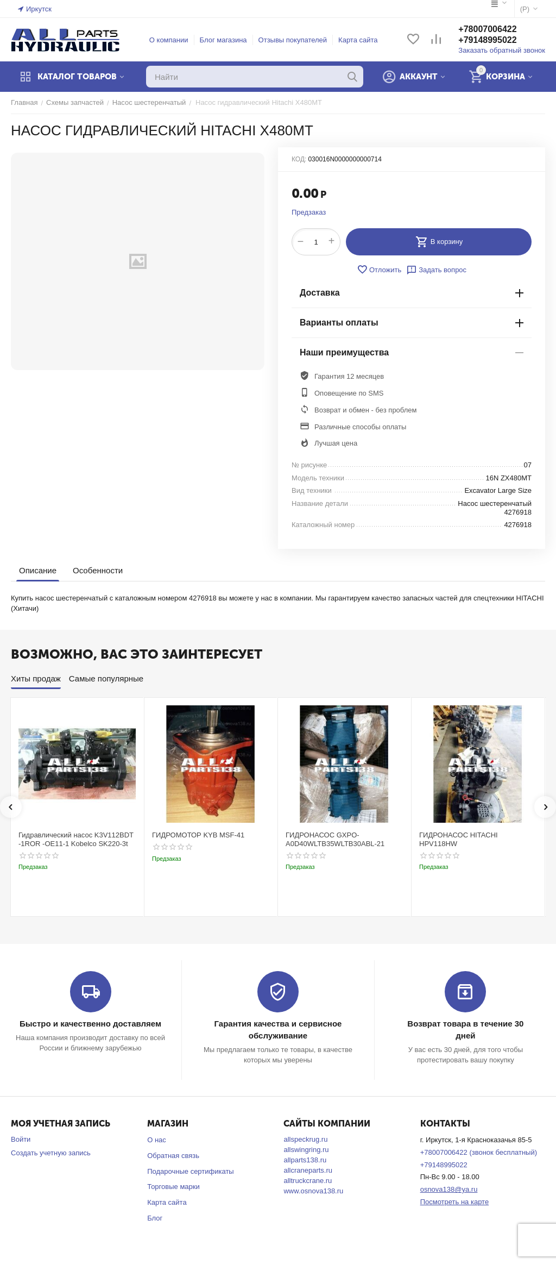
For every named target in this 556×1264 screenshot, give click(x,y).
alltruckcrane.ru (307, 1181)
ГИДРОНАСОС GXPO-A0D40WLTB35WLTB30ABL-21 (335, 839)
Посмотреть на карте (454, 1202)
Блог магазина (223, 40)
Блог (154, 1218)
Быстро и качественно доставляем (90, 1023)
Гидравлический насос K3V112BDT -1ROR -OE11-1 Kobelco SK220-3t (76, 839)
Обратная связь (173, 1156)
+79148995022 (487, 40)
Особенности (98, 570)
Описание (37, 570)
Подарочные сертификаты (190, 1171)
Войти (20, 1139)
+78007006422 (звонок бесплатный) (478, 1152)
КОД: (299, 159)
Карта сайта (357, 40)
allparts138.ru (304, 1160)
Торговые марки (173, 1186)
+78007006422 (487, 29)
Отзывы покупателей (292, 40)
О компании (168, 40)
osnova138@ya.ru (449, 1189)
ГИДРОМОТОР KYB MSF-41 (198, 835)
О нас (156, 1140)
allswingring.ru (305, 1150)
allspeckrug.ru (305, 1139)
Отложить (379, 269)
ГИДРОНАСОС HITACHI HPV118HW (458, 839)
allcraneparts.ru (307, 1170)
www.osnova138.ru (313, 1191)
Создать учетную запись (51, 1153)
